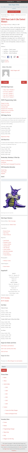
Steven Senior (6, 266)
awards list (6, 61)
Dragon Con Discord (5, 112)
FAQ (5, 435)
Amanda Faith (6, 245)
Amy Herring (6, 247)
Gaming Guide (4, 106)
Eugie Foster (6, 448)
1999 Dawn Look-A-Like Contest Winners (13, 20)
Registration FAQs (5, 136)
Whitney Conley (7, 260)
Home (8, 14)
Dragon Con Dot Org (9, 438)
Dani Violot (6, 232)
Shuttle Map (4, 170)
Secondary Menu (13, 11)
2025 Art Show (4, 351)
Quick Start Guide (5, 105)
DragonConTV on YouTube (7, 110)
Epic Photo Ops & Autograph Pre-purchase (10, 164)
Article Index (7, 384)
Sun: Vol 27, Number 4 (8, 95)
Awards (12, 14)
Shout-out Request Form (11, 413)
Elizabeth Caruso (7, 242)
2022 (6, 397)
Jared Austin (6, 240)
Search (18, 1)
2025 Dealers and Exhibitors (7, 345)
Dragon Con (3, 445)
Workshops (3, 162)
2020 (6, 390)
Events (5, 422)
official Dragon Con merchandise (14, 361)
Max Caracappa (12, 221)
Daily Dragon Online (14, 5)
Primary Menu (10, 1)
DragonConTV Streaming (7, 108)
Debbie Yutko (13, 224)
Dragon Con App (5, 103)
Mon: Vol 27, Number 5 (8, 97)
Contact (5, 407)
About (5, 380)
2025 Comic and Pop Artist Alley (8, 348)
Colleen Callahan (7, 244)
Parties (5, 425)
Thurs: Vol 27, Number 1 (9, 89)
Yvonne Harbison (7, 254)
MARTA (3, 173)
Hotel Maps (3, 171)
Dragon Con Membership (7, 160)
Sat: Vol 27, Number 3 (8, 93)
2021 (6, 394)
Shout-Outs (6, 432)
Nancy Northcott (7, 234)
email (20, 447)
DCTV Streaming (5, 297)
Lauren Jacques (6, 249)
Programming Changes (9, 429)
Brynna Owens (6, 231)
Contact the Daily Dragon (11, 410)
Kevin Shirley (6, 253)
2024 (6, 403)
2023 (6, 400)
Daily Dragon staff (5, 24)
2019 (6, 387)
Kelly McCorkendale (8, 251)
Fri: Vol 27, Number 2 (8, 91)
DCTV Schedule (5, 300)
